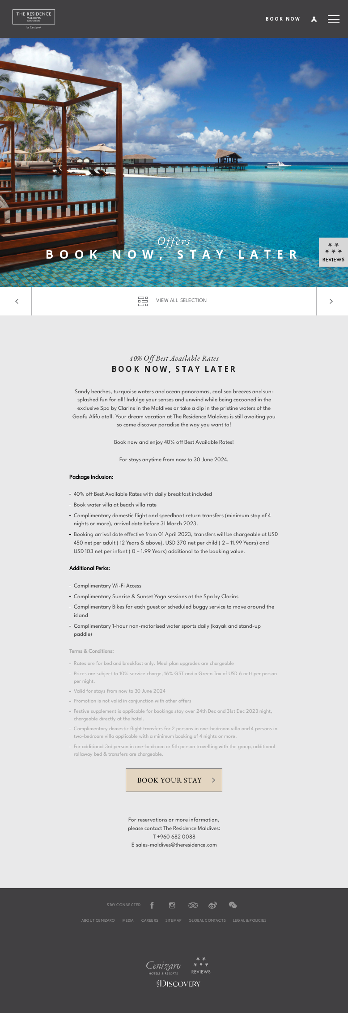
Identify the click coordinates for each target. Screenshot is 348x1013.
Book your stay (169, 780)
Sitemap (174, 921)
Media (128, 921)
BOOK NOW (283, 19)
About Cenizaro (98, 921)
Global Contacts (207, 921)
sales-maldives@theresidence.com (176, 845)
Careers (149, 921)
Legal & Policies (250, 921)
